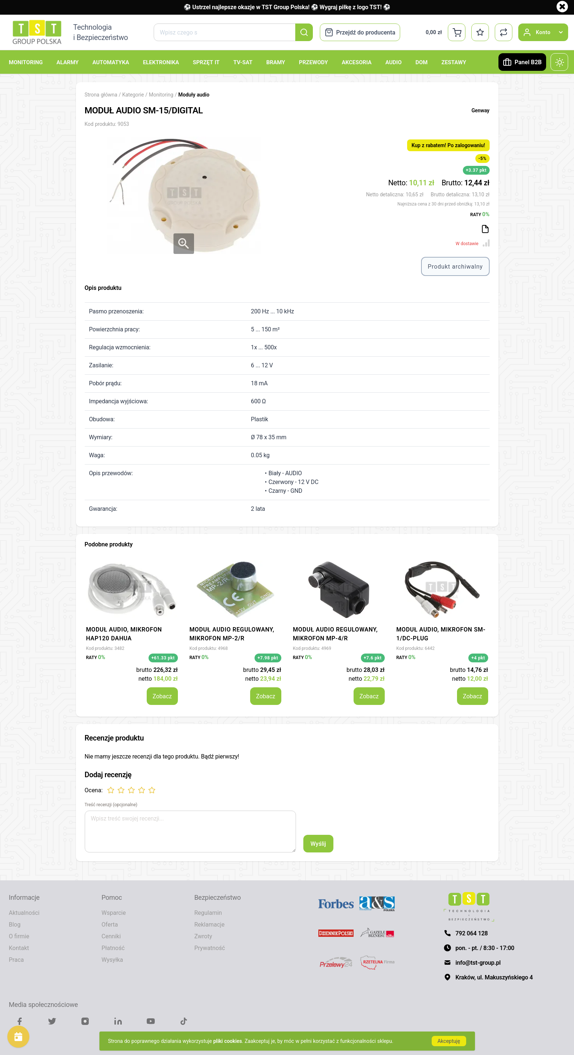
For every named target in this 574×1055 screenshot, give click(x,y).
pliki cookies (227, 1040)
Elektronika (161, 62)
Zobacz (162, 696)
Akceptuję (449, 1040)
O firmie (19, 936)
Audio (393, 62)
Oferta (110, 924)
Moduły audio (193, 94)
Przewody (313, 62)
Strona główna (101, 94)
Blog (15, 924)
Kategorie (133, 94)
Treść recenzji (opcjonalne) (111, 805)
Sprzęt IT (206, 62)
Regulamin (208, 913)
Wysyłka (112, 960)
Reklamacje (209, 924)
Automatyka (110, 62)
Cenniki (111, 936)
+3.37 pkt (476, 170)
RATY (479, 214)
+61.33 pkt (163, 658)
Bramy (275, 62)
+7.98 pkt (267, 658)
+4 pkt (478, 658)
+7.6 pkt (373, 658)
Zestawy (454, 62)
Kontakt (19, 948)
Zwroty (203, 936)
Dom (422, 62)
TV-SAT (242, 62)
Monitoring (26, 62)
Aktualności (24, 913)
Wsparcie (114, 913)
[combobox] (233, 32)
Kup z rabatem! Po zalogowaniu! (448, 145)
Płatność (113, 948)
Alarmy (67, 62)
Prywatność (209, 948)
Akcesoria (357, 62)
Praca (16, 960)
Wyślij (318, 844)
